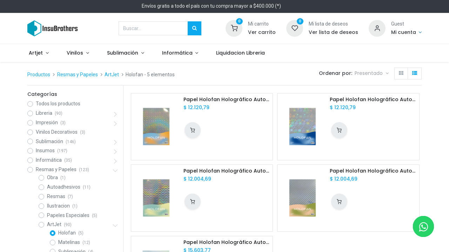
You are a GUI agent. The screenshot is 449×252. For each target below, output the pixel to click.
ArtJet (112, 74)
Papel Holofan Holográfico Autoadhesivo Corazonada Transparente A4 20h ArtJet (226, 242)
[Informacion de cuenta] (406, 32)
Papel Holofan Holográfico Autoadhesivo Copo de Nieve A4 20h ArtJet (373, 99)
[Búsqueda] (194, 28)
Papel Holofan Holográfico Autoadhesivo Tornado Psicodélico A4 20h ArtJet (226, 99)
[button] (372, 73)
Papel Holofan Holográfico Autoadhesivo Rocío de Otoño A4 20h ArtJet (373, 171)
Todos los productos (58, 103)
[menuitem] (248, 53)
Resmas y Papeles (77, 74)
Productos (38, 74)
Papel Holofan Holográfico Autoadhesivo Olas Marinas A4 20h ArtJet (226, 171)
